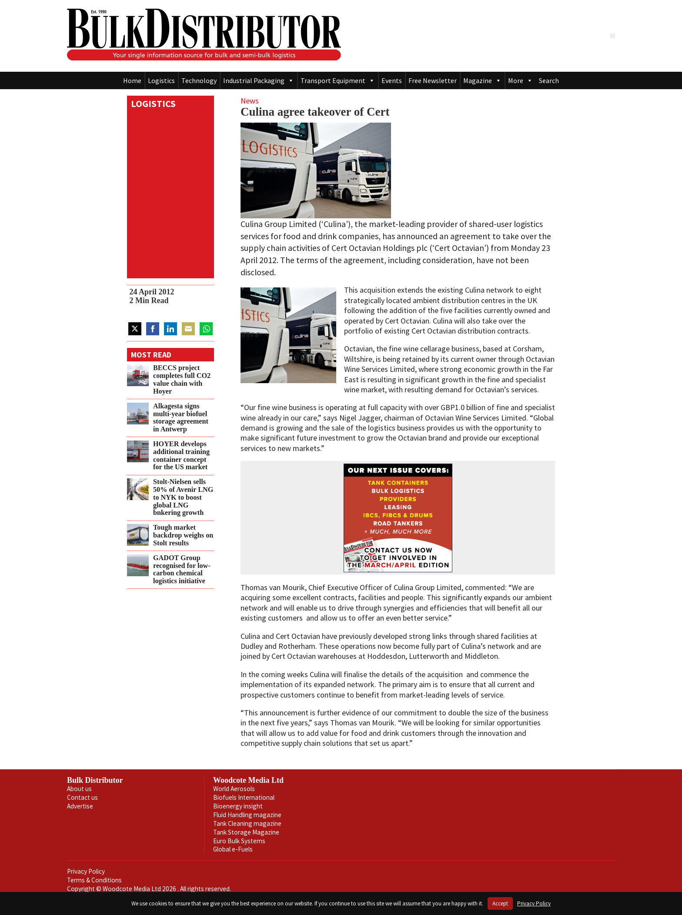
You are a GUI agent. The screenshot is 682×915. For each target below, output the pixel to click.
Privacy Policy (86, 871)
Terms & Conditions (94, 880)
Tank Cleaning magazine (247, 823)
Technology (199, 80)
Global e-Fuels (233, 849)
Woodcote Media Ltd (248, 780)
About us (79, 789)
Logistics (161, 80)
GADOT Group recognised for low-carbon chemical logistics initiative (182, 569)
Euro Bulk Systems (239, 841)
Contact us (82, 797)
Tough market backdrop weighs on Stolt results (183, 535)
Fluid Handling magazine (247, 815)
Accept (500, 903)
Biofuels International (243, 797)
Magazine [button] (482, 80)
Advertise (80, 806)
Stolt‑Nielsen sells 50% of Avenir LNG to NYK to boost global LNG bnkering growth (183, 497)
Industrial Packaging (258, 80)
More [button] (520, 80)
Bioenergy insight (238, 806)
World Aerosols (234, 789)
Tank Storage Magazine (246, 832)
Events (391, 80)
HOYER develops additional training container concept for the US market (181, 455)
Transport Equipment (338, 80)
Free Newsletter (432, 80)
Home (132, 80)
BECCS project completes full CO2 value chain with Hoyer (182, 379)
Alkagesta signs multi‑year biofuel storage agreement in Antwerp (180, 417)
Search (549, 80)
